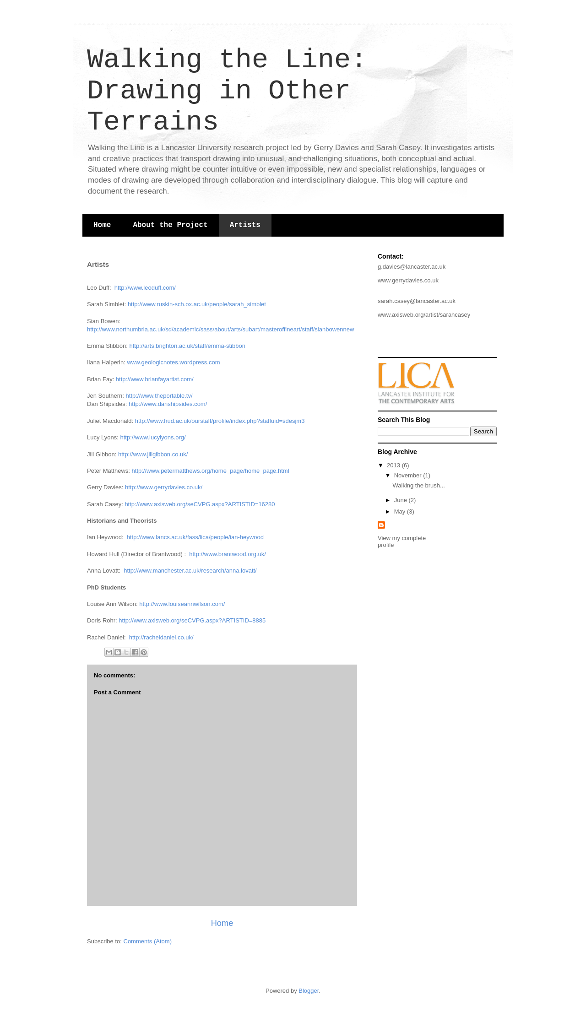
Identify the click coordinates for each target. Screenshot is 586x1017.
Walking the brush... (418, 485)
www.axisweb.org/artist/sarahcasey (424, 314)
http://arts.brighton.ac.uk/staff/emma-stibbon (187, 345)
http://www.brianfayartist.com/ (155, 379)
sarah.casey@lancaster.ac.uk (417, 301)
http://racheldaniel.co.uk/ (161, 637)
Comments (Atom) (148, 941)
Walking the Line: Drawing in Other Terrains (227, 91)
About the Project (170, 225)
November (408, 475)
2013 (394, 465)
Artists (245, 225)
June (401, 500)
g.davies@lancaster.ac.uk (411, 266)
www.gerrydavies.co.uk (408, 280)
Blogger (308, 990)
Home (102, 225)
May (400, 511)
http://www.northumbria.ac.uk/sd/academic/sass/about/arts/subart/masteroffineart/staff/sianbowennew (220, 329)
